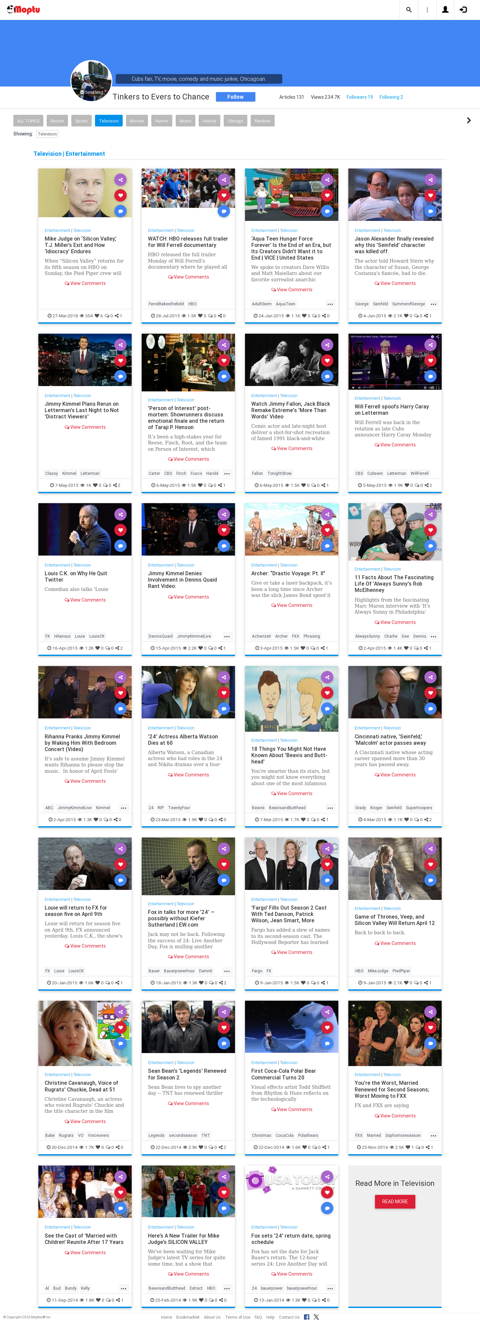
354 (86, 316)
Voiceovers (98, 1135)
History (209, 120)
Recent (57, 120)
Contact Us (289, 1317)
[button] (409, 10)
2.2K (190, 648)
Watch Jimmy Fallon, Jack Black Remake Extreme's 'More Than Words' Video (290, 410)
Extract (196, 1288)
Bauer (154, 970)
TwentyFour (179, 807)
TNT (205, 1135)
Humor (161, 120)
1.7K (292, 819)
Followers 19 (360, 97)
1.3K (85, 819)
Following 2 (391, 97)
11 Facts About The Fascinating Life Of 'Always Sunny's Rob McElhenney (394, 583)
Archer (281, 636)
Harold (212, 473)
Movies (137, 120)
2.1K (395, 316)
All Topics (28, 120)
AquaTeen (285, 303)
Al (47, 1288)
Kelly (85, 1288)
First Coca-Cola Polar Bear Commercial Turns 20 (284, 1073)
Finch (181, 473)
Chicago (235, 120)
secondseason (183, 1135)
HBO (192, 303)
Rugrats (66, 1135)
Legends (157, 1135)
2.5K (397, 1147)
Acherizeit (261, 636)
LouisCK (96, 636)
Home (166, 1317)
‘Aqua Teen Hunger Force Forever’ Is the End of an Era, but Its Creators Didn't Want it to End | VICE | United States (291, 248)
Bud (57, 1288)
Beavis (258, 807)
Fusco (196, 473)
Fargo (257, 970)
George (362, 303)
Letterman (90, 473)
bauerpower (272, 1288)
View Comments (85, 283)
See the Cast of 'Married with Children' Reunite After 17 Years (84, 1238)
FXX (295, 636)
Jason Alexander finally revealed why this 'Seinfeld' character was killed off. (394, 245)
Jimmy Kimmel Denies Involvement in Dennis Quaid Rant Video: (182, 579)
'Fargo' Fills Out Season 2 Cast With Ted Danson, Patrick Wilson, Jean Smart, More (289, 914)
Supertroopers (419, 807)
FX (47, 636)
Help (270, 1317)
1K (85, 485)
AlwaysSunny (367, 636)
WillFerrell (420, 473)
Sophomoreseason (403, 1135)
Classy (51, 473)
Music (185, 120)
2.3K (190, 1147)
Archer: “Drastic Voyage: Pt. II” (288, 573)
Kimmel (69, 473)
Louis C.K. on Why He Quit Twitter (76, 576)
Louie (80, 636)
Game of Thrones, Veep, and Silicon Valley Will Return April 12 (391, 923)
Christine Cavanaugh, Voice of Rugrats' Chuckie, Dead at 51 (82, 1085)
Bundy (71, 1288)
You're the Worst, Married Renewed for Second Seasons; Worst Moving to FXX (392, 1089)
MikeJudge (378, 970)
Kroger (376, 807)
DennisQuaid (161, 636)
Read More (395, 1202)
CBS (168, 473)
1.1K (293, 316)
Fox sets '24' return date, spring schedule (291, 1238)
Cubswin (375, 473)
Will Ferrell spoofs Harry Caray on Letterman (392, 409)
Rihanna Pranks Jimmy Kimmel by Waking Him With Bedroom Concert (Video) (82, 742)
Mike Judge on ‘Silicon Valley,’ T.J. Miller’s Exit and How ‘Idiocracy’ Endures (81, 245)
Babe (50, 1135)
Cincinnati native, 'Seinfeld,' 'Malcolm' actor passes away (391, 739)
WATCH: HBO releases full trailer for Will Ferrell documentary (188, 241)
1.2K (86, 648)
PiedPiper (401, 970)
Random (263, 120)
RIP (161, 807)
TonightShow (279, 473)
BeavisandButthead (287, 807)
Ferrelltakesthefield (166, 303)
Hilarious (62, 636)
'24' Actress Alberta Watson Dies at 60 (183, 739)
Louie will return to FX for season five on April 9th (76, 910)
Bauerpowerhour (179, 970)
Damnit (205, 970)
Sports (81, 120)
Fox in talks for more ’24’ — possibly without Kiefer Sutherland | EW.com (182, 918)
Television (109, 120)
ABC (49, 807)
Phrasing (312, 636)
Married (374, 1135)
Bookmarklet (188, 1317)
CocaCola (285, 1135)
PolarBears (308, 1135)
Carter (154, 473)
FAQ (258, 1317)
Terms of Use (237, 1317)
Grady (360, 807)
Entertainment (58, 230)
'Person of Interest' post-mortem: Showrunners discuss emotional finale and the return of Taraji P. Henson (186, 417)
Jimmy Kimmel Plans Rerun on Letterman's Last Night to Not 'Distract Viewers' (82, 410)
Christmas (261, 1135)
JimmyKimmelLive (194, 636)
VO (81, 1135)
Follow (235, 96)
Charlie (390, 636)
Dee (405, 636)
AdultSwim (262, 303)
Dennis (419, 636)
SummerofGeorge (408, 303)
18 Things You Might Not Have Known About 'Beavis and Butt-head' (289, 755)
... (330, 303)
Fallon (257, 473)
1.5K (189, 316)
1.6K (86, 983)
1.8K (87, 1300)
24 (151, 807)
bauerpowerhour (302, 1288)
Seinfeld (380, 303)
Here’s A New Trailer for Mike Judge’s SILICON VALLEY (184, 1238)
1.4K (395, 648)
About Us (212, 1317)
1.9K (395, 485)
